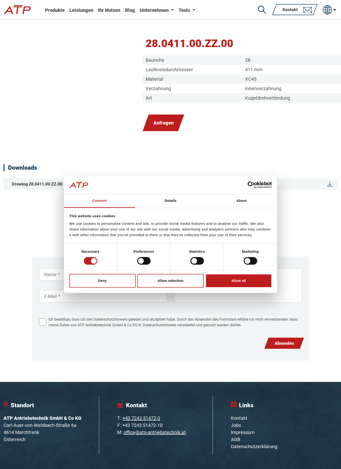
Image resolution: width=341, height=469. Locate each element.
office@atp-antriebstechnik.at (155, 432)
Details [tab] (170, 201)
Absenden (284, 343)
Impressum (243, 432)
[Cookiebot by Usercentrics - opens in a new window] (251, 185)
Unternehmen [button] (155, 10)
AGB (235, 439)
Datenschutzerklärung (254, 446)
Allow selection (170, 281)
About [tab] (241, 201)
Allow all (238, 281)
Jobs (236, 425)
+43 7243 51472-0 (141, 418)
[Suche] (262, 10)
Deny (102, 281)
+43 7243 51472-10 (142, 425)
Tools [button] (185, 10)
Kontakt (239, 418)
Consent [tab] (99, 201)
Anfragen (163, 123)
